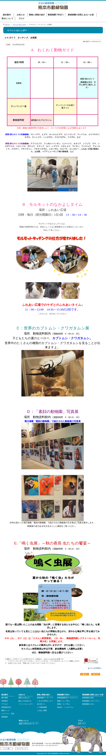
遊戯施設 (4, 717)
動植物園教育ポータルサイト (67, 698)
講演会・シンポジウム (65, 707)
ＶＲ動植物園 (42, 707)
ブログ (21, 18)
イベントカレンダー (19, 24)
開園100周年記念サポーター (29, 724)
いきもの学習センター (45, 701)
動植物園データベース (45, 698)
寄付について (7, 18)
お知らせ (21, 15)
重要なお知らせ (24, 698)
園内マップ (5, 710)
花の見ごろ (41, 704)
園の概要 (4, 698)
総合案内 (7, 15)
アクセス (4, 704)
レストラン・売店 (7, 713)
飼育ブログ (82, 724)
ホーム (7, 24)
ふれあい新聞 (42, 710)
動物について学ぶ (63, 701)
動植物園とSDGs (88, 704)
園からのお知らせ (24, 701)
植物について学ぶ (63, 704)
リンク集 (6, 748)
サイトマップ (21, 748)
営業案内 (4, 701)
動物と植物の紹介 (37, 15)
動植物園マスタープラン (91, 701)
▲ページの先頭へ (95, 668)
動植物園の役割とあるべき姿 (81, 15)
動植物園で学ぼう (56, 15)
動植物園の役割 (88, 698)
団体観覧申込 (6, 707)
